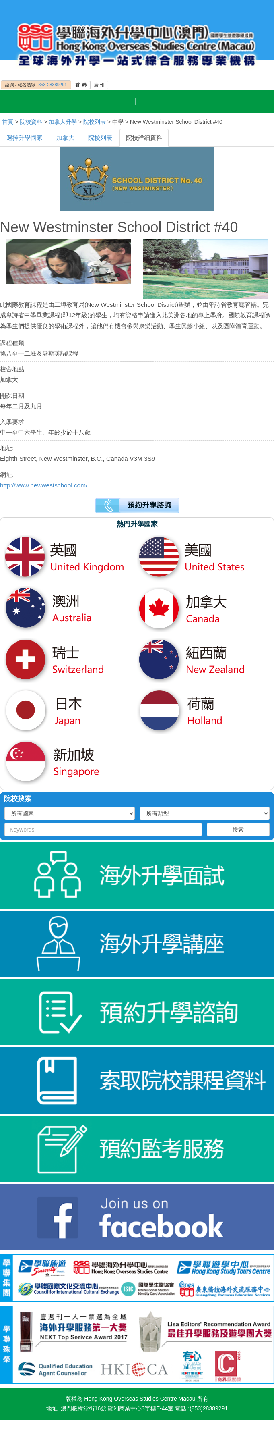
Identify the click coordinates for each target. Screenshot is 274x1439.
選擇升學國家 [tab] (24, 137)
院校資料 (31, 122)
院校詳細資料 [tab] (144, 137)
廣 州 (99, 85)
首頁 (7, 122)
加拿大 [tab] (65, 137)
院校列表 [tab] (100, 137)
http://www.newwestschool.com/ (43, 485)
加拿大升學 (63, 122)
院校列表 (94, 122)
